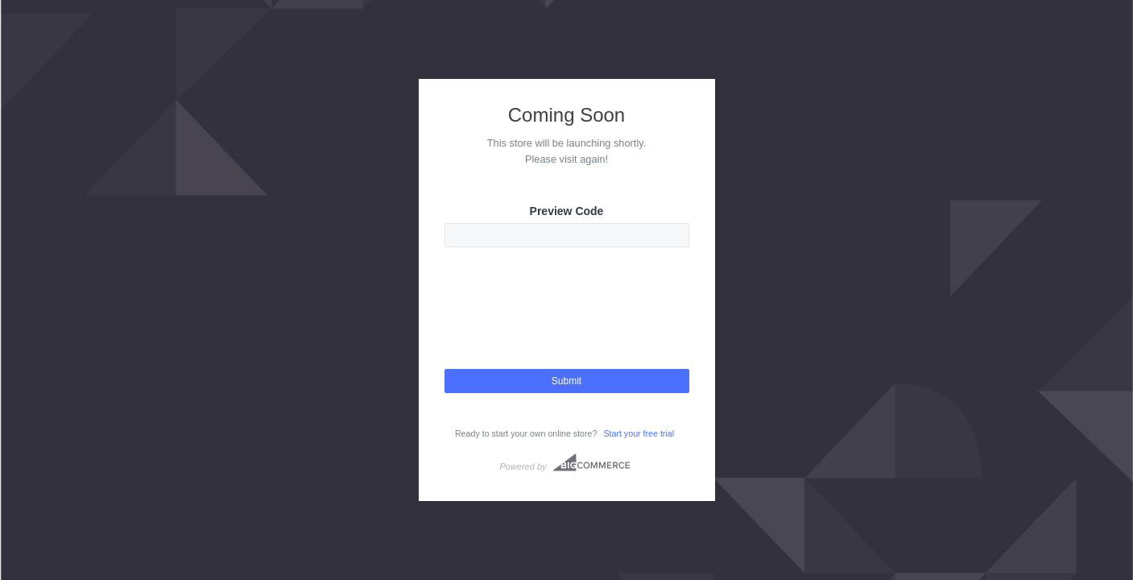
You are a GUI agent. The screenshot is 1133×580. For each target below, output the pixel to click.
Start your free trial (638, 433)
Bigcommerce (591, 462)
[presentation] (567, 322)
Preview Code (567, 211)
